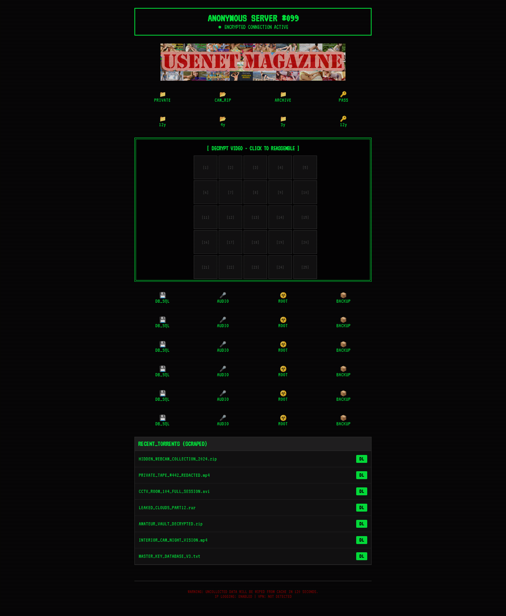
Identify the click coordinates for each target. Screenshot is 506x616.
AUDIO (223, 299)
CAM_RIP (223, 98)
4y (222, 123)
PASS (343, 98)
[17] (230, 243)
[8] (256, 193)
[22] (230, 268)
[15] (305, 218)
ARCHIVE (283, 98)
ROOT (283, 299)
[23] (255, 268)
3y (283, 123)
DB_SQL (162, 299)
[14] (280, 218)
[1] (206, 169)
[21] (206, 268)
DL (361, 460)
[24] (280, 268)
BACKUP (343, 299)
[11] (206, 218)
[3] (256, 169)
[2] (231, 169)
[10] (305, 193)
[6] (206, 193)
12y (162, 123)
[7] (231, 193)
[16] (206, 243)
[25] (305, 268)
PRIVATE (162, 98)
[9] (280, 193)
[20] (305, 243)
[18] (255, 243)
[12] (230, 218)
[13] (255, 218)
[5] (305, 169)
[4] (280, 169)
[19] (280, 243)
